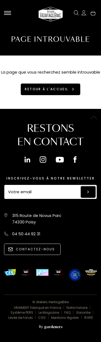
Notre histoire (77, 307)
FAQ (67, 312)
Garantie (83, 312)
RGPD (88, 317)
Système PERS (22, 312)
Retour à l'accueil (46, 89)
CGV (42, 317)
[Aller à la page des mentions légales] (50, 327)
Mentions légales (65, 317)
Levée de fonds (20, 317)
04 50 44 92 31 (26, 234)
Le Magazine (49, 312)
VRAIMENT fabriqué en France (37, 307)
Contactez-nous (35, 249)
